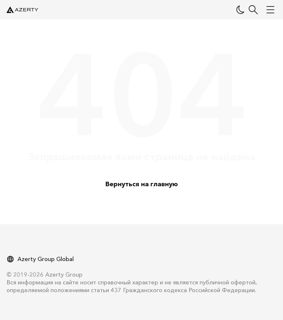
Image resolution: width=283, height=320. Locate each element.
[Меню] (270, 9)
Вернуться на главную (141, 184)
